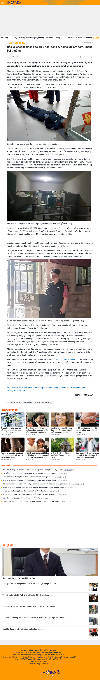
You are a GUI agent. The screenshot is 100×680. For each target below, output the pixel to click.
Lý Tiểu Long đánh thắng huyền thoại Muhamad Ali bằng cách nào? (35, 473)
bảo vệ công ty (46, 402)
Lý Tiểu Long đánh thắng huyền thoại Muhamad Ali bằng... (44, 38)
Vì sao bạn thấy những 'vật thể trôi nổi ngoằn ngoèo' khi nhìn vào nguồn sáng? (39, 487)
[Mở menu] (3, 2)
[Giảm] (9, 57)
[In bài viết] (91, 56)
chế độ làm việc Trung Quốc (31, 402)
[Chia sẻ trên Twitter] (84, 56)
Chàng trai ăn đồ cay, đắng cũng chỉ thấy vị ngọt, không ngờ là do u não (37, 501)
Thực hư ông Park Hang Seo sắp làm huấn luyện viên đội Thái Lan (34, 494)
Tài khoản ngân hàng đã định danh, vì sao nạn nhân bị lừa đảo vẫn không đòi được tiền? (43, 484)
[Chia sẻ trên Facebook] (80, 56)
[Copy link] (87, 56)
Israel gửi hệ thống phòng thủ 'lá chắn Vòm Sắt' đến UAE (31, 491)
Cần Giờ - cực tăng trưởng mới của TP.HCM (25, 498)
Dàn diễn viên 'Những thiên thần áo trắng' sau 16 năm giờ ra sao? (34, 477)
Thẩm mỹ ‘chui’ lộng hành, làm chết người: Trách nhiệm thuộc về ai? (35, 480)
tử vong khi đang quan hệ (64, 359)
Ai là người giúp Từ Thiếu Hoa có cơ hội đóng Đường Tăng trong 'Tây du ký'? (38, 470)
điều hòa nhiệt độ (15, 402)
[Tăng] (17, 57)
